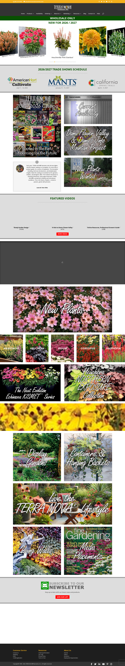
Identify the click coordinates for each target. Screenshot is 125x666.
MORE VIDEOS (62, 234)
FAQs (98, 13)
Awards (66, 653)
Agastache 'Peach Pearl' (8, 55)
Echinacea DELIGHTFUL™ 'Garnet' (32, 56)
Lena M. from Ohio (42, 187)
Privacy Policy (42, 656)
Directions (66, 656)
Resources (76, 13)
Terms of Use (42, 658)
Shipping (15, 654)
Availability (39, 13)
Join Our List (62, 597)
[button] (2, 44)
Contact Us (91, 13)
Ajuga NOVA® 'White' (116, 55)
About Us (57, 13)
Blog (84, 13)
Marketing (66, 13)
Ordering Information (44, 653)
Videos (66, 654)
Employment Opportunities (71, 658)
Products (29, 13)
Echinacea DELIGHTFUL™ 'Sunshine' (93, 56)
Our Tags (41, 654)
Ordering (47, 13)
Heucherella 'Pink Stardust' (62, 57)
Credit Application (17, 658)
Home (23, 13)
